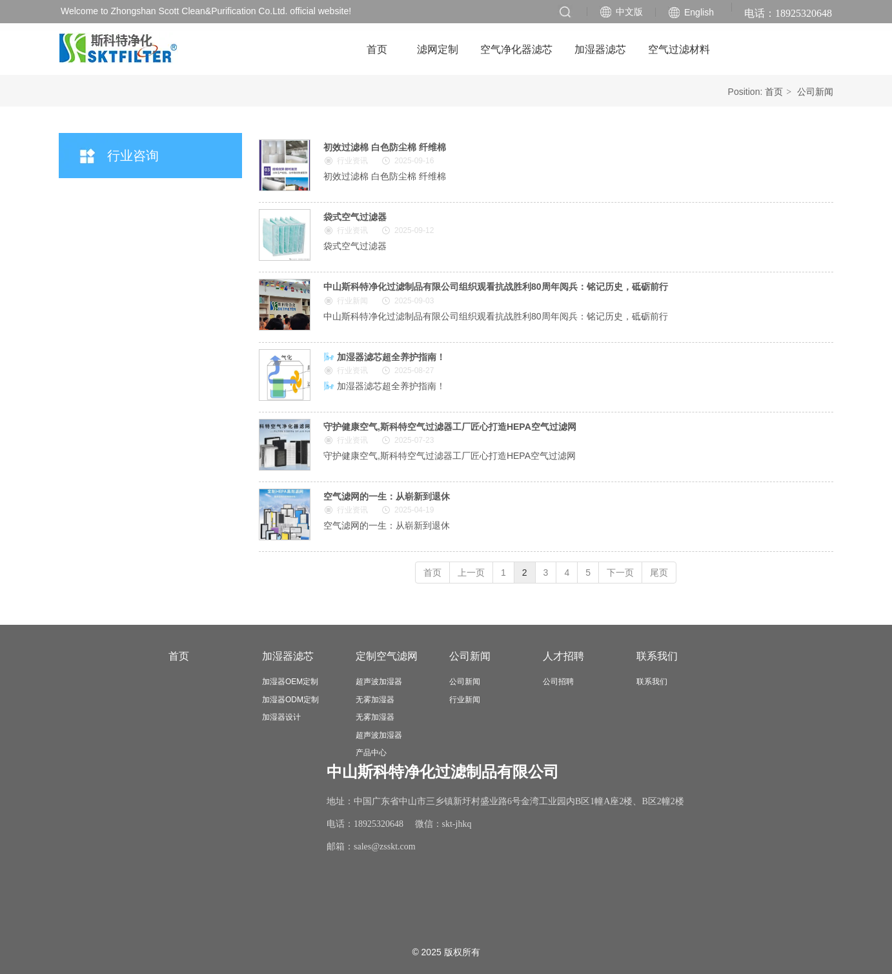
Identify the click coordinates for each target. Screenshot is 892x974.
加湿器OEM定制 (290, 681)
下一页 (620, 572)
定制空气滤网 (387, 656)
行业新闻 (464, 699)
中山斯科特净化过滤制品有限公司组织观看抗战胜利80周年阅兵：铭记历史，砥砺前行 (495, 286)
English (699, 12)
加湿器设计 (281, 717)
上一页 (471, 572)
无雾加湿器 (375, 699)
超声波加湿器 (379, 681)
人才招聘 (563, 656)
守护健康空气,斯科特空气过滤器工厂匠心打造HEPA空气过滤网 (449, 426)
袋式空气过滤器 (355, 217)
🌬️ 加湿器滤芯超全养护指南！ (384, 357)
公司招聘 (558, 681)
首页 (774, 91)
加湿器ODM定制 (290, 699)
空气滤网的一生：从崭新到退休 (386, 496)
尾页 (659, 572)
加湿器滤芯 (288, 656)
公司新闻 (815, 91)
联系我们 (657, 656)
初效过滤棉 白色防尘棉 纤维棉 (384, 147)
